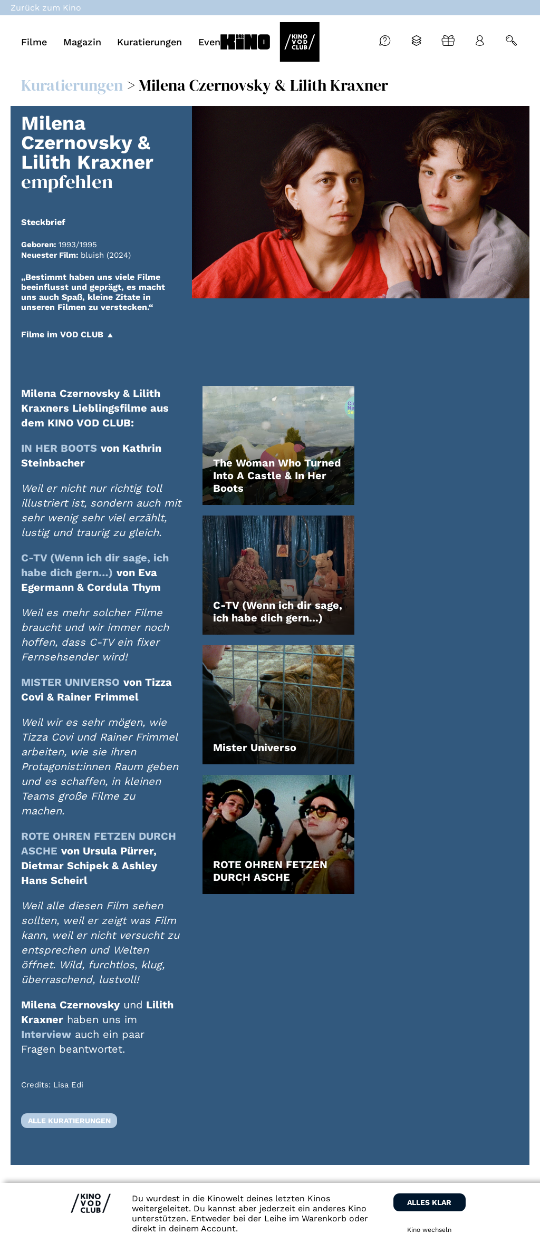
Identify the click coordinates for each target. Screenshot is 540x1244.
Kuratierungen (72, 85)
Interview (46, 1034)
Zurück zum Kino (46, 8)
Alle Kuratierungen (69, 1120)
